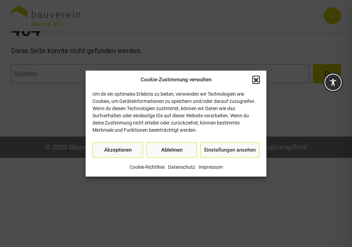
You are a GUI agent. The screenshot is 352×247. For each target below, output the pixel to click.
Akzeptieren (118, 150)
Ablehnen (172, 150)
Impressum (211, 166)
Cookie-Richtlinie (147, 166)
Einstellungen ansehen (230, 150)
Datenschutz (181, 166)
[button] (256, 79)
